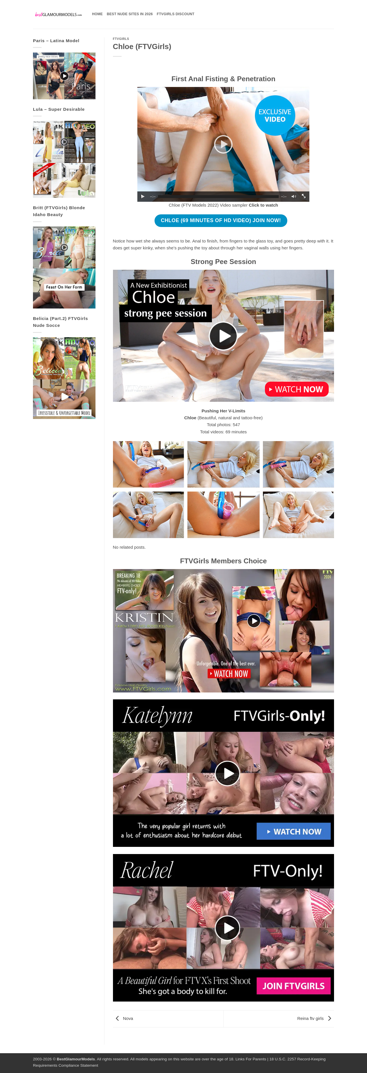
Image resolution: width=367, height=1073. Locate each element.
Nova (123, 1018)
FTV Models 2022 (200, 205)
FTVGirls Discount (175, 14)
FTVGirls (121, 38)
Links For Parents (250, 1059)
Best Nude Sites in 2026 (130, 14)
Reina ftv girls (315, 1018)
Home (97, 14)
